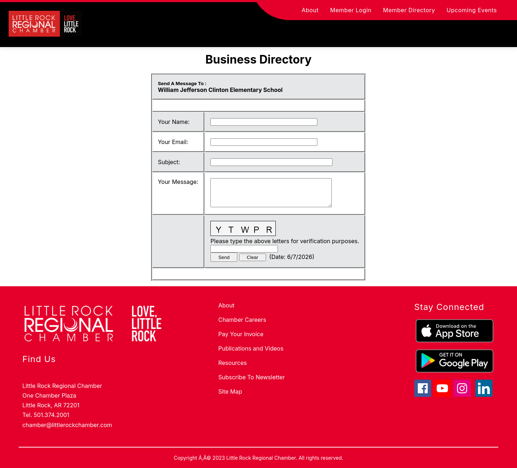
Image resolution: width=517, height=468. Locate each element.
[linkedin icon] (484, 394)
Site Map (230, 391)
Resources (232, 362)
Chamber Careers (242, 319)
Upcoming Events (472, 10)
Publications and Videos (250, 348)
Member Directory (409, 10)
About (310, 10)
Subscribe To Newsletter (251, 377)
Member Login (351, 10)
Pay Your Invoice (241, 334)
